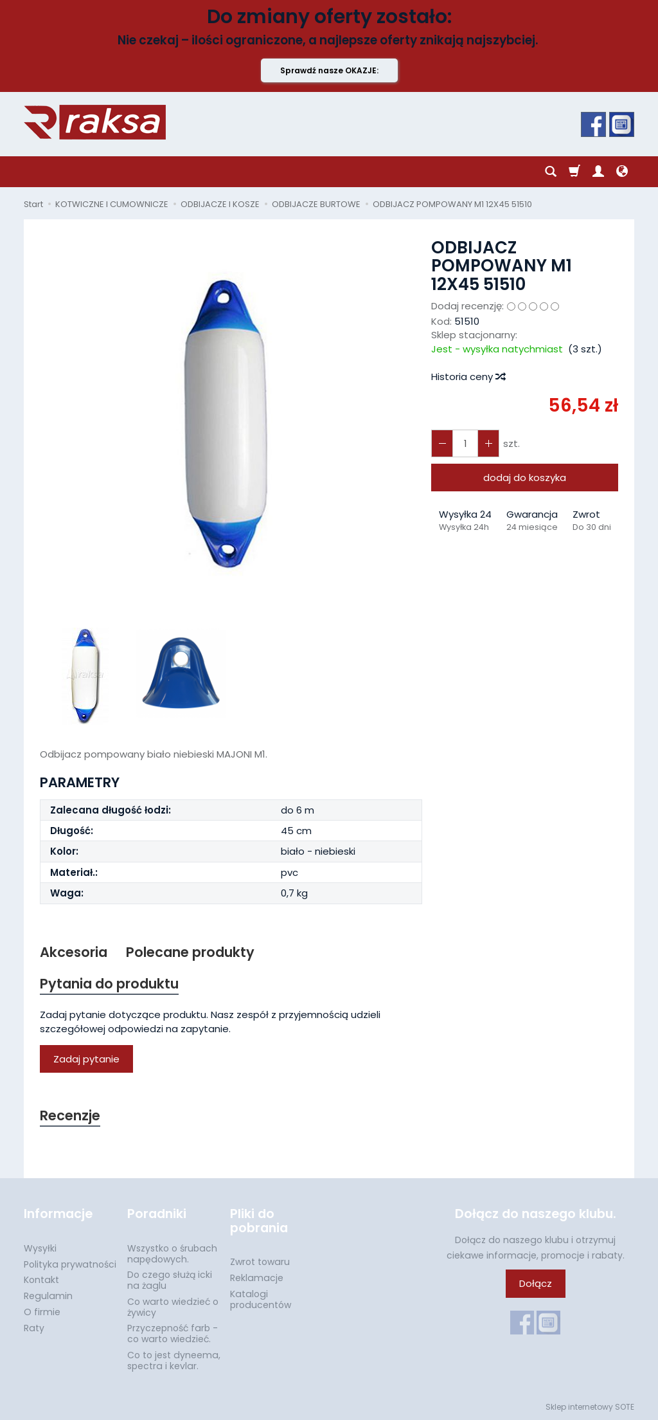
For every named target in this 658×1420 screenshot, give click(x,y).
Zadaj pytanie (86, 1059)
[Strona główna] (95, 122)
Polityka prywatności (70, 1264)
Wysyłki (40, 1248)
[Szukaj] (550, 171)
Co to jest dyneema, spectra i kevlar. (173, 1360)
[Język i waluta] (622, 171)
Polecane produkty (190, 952)
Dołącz (535, 1283)
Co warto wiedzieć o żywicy (172, 1307)
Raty (34, 1328)
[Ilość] (465, 443)
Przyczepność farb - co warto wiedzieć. (172, 1333)
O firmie (42, 1312)
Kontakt (41, 1279)
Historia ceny (467, 376)
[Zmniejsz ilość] (488, 443)
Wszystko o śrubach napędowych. (172, 1254)
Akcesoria (73, 952)
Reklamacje (256, 1277)
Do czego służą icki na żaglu (169, 1280)
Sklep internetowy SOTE (590, 1406)
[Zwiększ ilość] (442, 443)
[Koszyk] (574, 171)
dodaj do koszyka (524, 477)
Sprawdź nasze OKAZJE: (329, 70)
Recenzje (70, 1115)
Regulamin (48, 1295)
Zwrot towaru (260, 1261)
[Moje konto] (598, 171)
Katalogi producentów (260, 1299)
